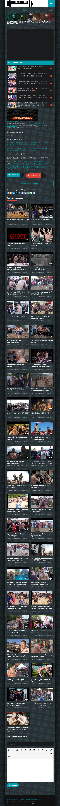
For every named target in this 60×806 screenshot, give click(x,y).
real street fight (27, 167)
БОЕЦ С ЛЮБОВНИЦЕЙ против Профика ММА (15, 679)
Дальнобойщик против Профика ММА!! (15, 461)
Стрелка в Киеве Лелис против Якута (16, 534)
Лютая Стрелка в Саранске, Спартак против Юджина (41, 389)
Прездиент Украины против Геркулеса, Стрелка (17, 558)
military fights (12, 169)
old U (31, 169)
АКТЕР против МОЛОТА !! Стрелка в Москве (40, 316)
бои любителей (46, 166)
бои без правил (12, 166)
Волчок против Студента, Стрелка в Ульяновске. (40, 679)
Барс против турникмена (40, 219)
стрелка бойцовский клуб (29, 166)
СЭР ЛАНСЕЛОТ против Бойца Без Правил (16, 703)
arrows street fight (13, 167)
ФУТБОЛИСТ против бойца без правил (17, 486)
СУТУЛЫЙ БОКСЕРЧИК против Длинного (39, 437)
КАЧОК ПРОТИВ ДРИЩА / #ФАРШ (41, 244)
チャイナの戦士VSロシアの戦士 (17, 315)
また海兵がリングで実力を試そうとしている (41, 631)
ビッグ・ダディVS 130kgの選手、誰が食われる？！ (42, 292)
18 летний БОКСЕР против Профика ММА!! (16, 340)
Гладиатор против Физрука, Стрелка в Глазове (41, 655)
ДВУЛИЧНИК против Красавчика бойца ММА (40, 582)
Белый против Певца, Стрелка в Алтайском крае (41, 365)
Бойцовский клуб (24, 163)
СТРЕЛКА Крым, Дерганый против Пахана (17, 631)
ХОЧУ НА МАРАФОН (30, 183)
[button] (9, 749)
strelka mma (29, 165)
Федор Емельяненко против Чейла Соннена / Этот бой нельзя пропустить (17, 728)
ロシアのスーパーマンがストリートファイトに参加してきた (41, 703)
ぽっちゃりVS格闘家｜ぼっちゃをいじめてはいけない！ (18, 292)
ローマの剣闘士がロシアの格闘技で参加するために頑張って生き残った (41, 462)
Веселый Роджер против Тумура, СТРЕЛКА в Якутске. (41, 606)
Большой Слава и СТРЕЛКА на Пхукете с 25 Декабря (17, 582)
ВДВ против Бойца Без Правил (15, 365)
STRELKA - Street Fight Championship (35, 11)
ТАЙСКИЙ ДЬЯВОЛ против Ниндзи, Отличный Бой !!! (17, 268)
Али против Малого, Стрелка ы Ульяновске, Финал (18, 510)
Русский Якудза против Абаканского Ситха (39, 268)
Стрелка (14, 163)
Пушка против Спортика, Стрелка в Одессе (40, 534)
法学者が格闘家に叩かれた (15, 388)
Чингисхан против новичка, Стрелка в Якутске (17, 606)
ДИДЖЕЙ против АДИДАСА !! (18, 219)
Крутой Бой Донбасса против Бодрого (42, 340)
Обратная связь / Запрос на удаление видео (23, 798)
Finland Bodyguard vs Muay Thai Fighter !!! (41, 510)
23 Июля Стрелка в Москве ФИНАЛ (17, 244)
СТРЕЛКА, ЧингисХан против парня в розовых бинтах (18, 655)
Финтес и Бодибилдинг (14, 11)
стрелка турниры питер (15, 165)
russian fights (23, 169)
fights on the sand (40, 167)
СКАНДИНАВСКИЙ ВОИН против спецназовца (40, 413)
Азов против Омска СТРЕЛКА (18, 412)
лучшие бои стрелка (40, 163)
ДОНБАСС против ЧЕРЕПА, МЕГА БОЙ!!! (41, 486)
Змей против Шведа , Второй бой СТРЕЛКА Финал (42, 558)
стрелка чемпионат (43, 165)
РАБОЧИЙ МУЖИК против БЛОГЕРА (17, 437)
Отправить (13, 784)
